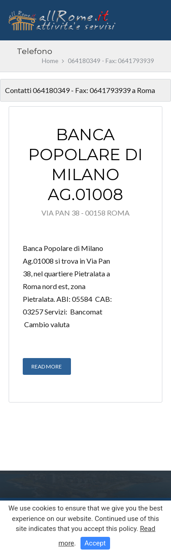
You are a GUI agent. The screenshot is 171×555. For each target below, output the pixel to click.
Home (50, 60)
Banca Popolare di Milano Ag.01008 (85, 164)
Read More (46, 366)
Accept (95, 543)
